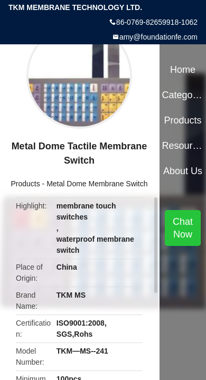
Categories (182, 95)
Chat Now (183, 228)
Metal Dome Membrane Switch (96, 183)
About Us (182, 171)
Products (25, 183)
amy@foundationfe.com (158, 37)
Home (182, 69)
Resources (182, 145)
